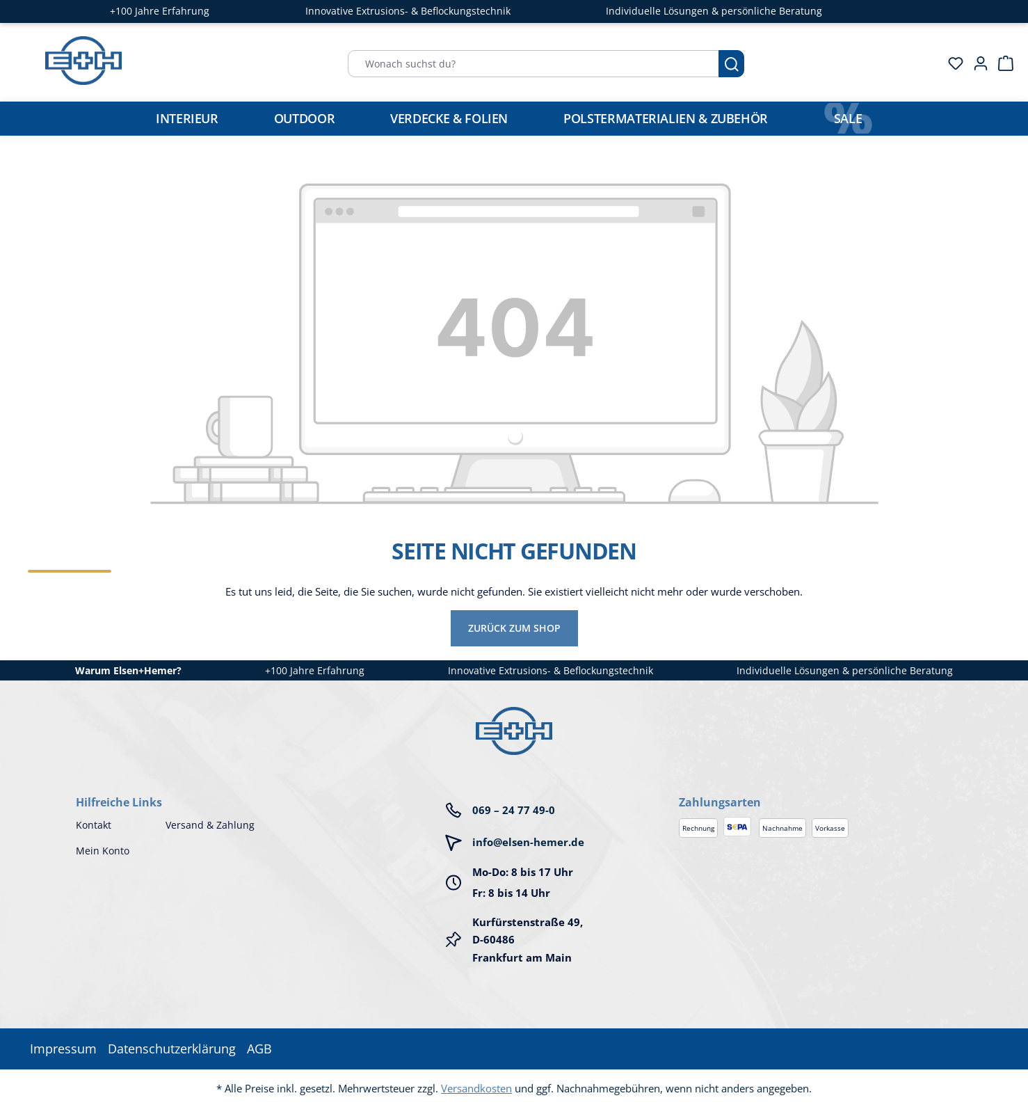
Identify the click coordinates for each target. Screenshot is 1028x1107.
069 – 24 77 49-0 (513, 810)
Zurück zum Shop (514, 628)
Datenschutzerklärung (172, 1048)
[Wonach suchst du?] (533, 63)
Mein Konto (102, 850)
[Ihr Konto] (976, 63)
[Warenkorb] (1001, 63)
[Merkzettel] (951, 63)
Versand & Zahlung (210, 824)
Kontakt (93, 824)
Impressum (63, 1048)
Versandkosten (476, 1088)
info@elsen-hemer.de (528, 842)
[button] (815, 788)
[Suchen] (731, 63)
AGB (259, 1048)
